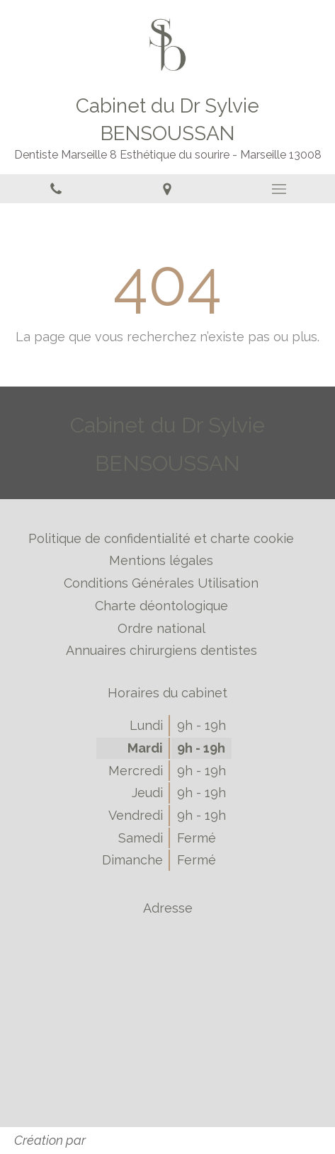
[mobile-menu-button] (279, 189)
